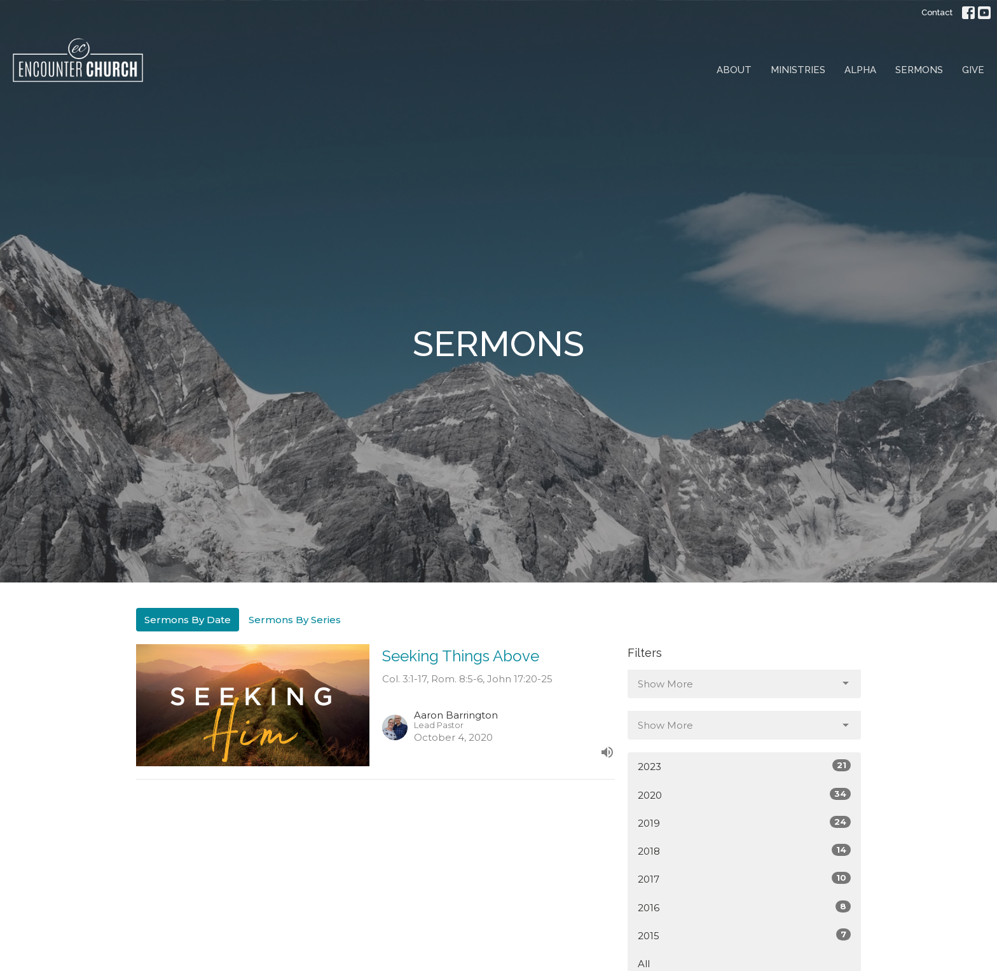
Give (973, 70)
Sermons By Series (295, 620)
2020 (744, 794)
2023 (744, 766)
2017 (744, 878)
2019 (744, 822)
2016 (744, 907)
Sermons (919, 70)
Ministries (798, 70)
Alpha (860, 70)
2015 (744, 935)
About (734, 70)
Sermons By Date (187, 620)
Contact (936, 12)
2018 (744, 850)
